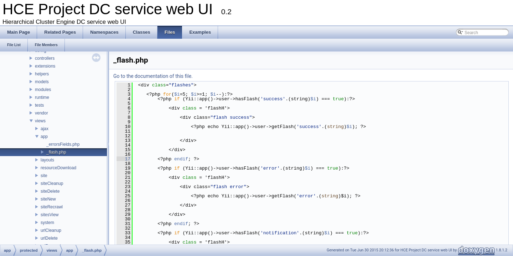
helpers (42, 73)
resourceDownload (58, 167)
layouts (47, 160)
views (40, 120)
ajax (44, 128)
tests (39, 105)
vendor (41, 113)
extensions (45, 66)
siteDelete (50, 191)
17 (123, 159)
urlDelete (49, 238)
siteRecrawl (52, 206)
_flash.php (56, 152)
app (44, 136)
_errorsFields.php (62, 144)
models (42, 81)
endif (181, 159)
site (44, 175)
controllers (45, 58)
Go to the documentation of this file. (153, 76)
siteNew (48, 199)
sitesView (49, 214)
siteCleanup (52, 183)
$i (177, 94)
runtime (42, 97)
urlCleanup (51, 230)
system (47, 222)
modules (43, 89)
